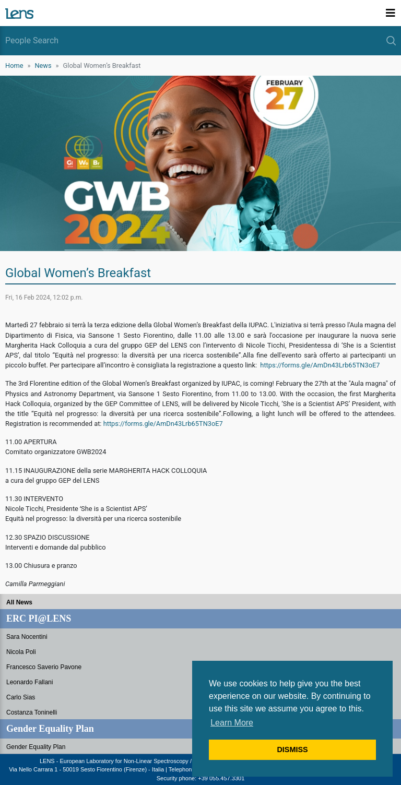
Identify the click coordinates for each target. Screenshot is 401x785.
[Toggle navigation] (390, 13)
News (42, 65)
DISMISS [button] (292, 749)
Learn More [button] (231, 722)
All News (19, 602)
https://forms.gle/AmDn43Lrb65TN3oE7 (320, 365)
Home (14, 65)
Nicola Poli (21, 652)
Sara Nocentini (27, 636)
